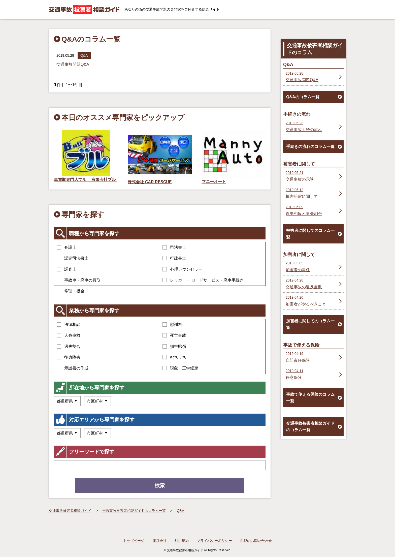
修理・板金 (70, 291)
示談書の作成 (72, 368)
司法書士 (174, 247)
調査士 (66, 269)
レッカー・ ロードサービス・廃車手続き (203, 280)
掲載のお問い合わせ (256, 541)
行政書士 (174, 258)
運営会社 (159, 541)
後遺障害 (68, 357)
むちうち (174, 357)
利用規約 (182, 541)
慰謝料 (172, 324)
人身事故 (68, 335)
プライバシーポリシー (214, 541)
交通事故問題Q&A (72, 64)
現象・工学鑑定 (180, 368)
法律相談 (68, 324)
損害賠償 (174, 346)
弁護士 (66, 247)
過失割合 (68, 346)
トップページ (133, 541)
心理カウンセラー (182, 269)
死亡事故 (174, 335)
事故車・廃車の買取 (79, 280)
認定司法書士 (72, 258)
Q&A (84, 55)
